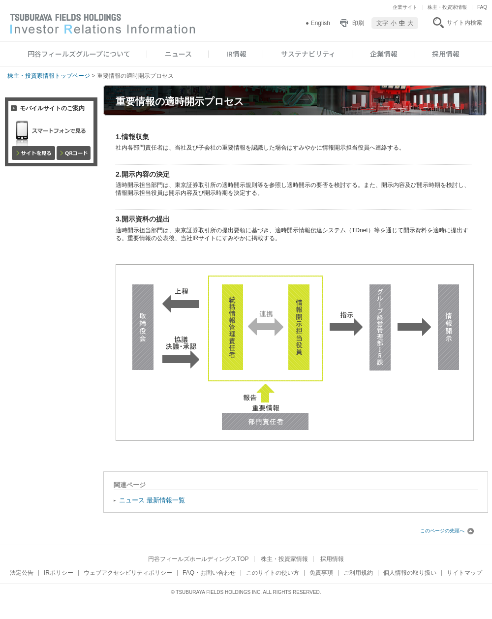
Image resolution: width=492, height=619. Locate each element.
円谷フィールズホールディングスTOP (198, 559)
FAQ (482, 7)
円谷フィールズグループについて (79, 54)
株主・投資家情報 (447, 7)
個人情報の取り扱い (409, 572)
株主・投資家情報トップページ (48, 75)
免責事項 (321, 572)
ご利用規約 (358, 572)
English (320, 23)
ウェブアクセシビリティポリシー (128, 572)
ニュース (178, 54)
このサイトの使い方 (272, 572)
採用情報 (446, 54)
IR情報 (236, 54)
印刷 (358, 23)
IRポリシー (58, 572)
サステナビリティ (308, 54)
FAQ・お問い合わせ (209, 572)
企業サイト (405, 7)
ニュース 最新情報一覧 (152, 500)
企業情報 (384, 54)
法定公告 (21, 572)
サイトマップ (464, 572)
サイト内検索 (464, 22)
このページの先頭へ (447, 530)
